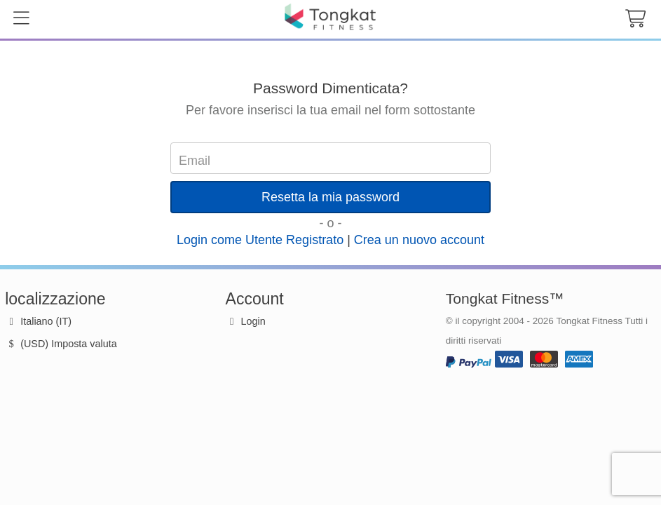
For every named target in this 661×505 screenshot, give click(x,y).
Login (253, 321)
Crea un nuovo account (419, 240)
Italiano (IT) (38, 321)
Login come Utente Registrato (260, 240)
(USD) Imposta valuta (61, 343)
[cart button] (635, 19)
